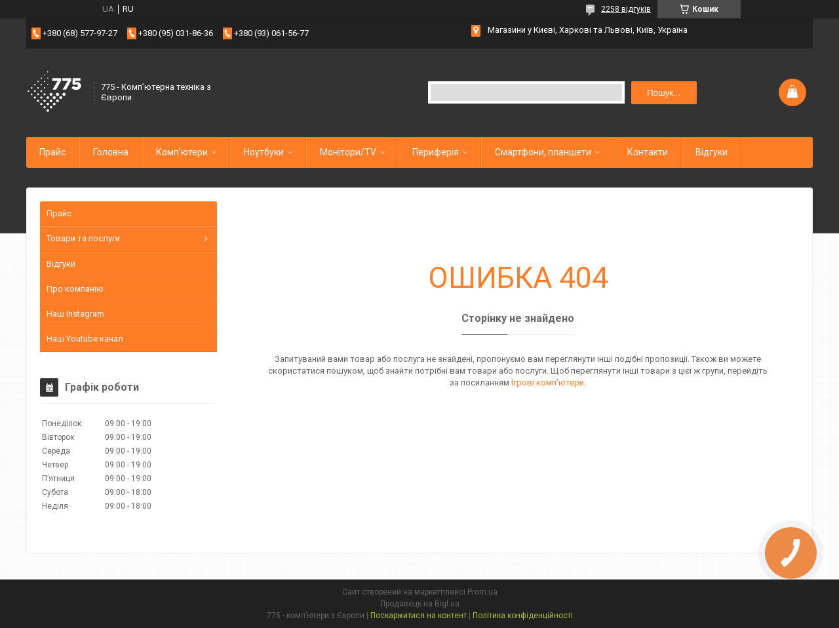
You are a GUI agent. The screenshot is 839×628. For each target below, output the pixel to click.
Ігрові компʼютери (547, 382)
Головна (110, 152)
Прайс (52, 152)
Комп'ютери (182, 152)
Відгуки (711, 152)
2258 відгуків (626, 9)
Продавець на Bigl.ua (419, 603)
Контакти (647, 152)
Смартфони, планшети (543, 152)
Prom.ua (482, 592)
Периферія (435, 152)
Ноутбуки (264, 152)
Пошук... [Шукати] (663, 93)
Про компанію (75, 289)
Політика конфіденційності (523, 615)
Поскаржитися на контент (418, 615)
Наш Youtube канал (85, 338)
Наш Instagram (75, 314)
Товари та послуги (83, 238)
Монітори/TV (348, 152)
